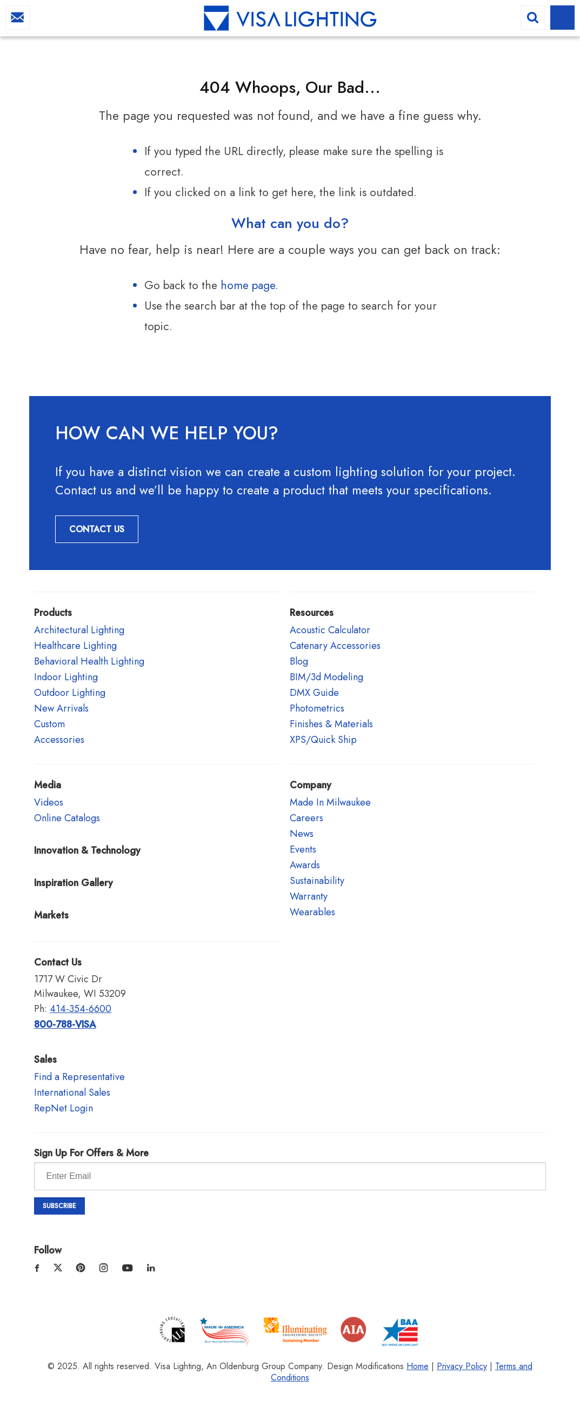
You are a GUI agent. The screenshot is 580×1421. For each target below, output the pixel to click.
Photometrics (317, 708)
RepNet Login (63, 1108)
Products (53, 613)
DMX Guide (314, 693)
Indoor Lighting (66, 677)
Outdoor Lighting (69, 693)
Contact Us (96, 529)
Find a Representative (79, 1077)
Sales (45, 1060)
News (302, 834)
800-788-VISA (65, 1024)
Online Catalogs (67, 818)
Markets (51, 915)
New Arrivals (61, 708)
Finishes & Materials (331, 724)
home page (248, 285)
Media (47, 785)
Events (303, 849)
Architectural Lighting (79, 630)
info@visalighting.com (17, 17)
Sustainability (317, 881)
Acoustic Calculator (330, 630)
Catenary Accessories (335, 646)
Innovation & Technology (87, 850)
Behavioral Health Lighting (89, 661)
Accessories (59, 740)
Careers (306, 818)
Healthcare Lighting (75, 646)
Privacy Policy (462, 1366)
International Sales (72, 1092)
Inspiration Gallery (73, 883)
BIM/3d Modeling (326, 677)
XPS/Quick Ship (323, 740)
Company (310, 785)
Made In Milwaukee (330, 802)
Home (417, 1366)
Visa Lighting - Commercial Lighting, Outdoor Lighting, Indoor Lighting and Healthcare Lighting (290, 19)
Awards (305, 865)
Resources (312, 613)
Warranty (309, 896)
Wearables (312, 912)
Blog (299, 661)
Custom (49, 724)
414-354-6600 (80, 1009)
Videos (48, 802)
